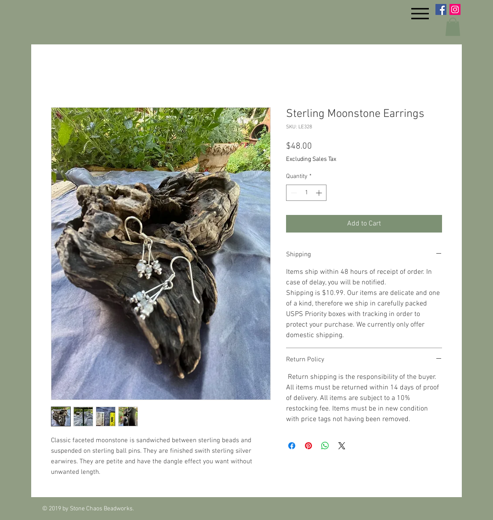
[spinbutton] (306, 192)
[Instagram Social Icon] (455, 9)
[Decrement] (292, 192)
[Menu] (419, 13)
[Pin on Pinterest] (308, 445)
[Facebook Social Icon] (440, 9)
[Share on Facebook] (291, 445)
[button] (452, 27)
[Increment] (319, 192)
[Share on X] (342, 445)
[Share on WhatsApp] (325, 445)
